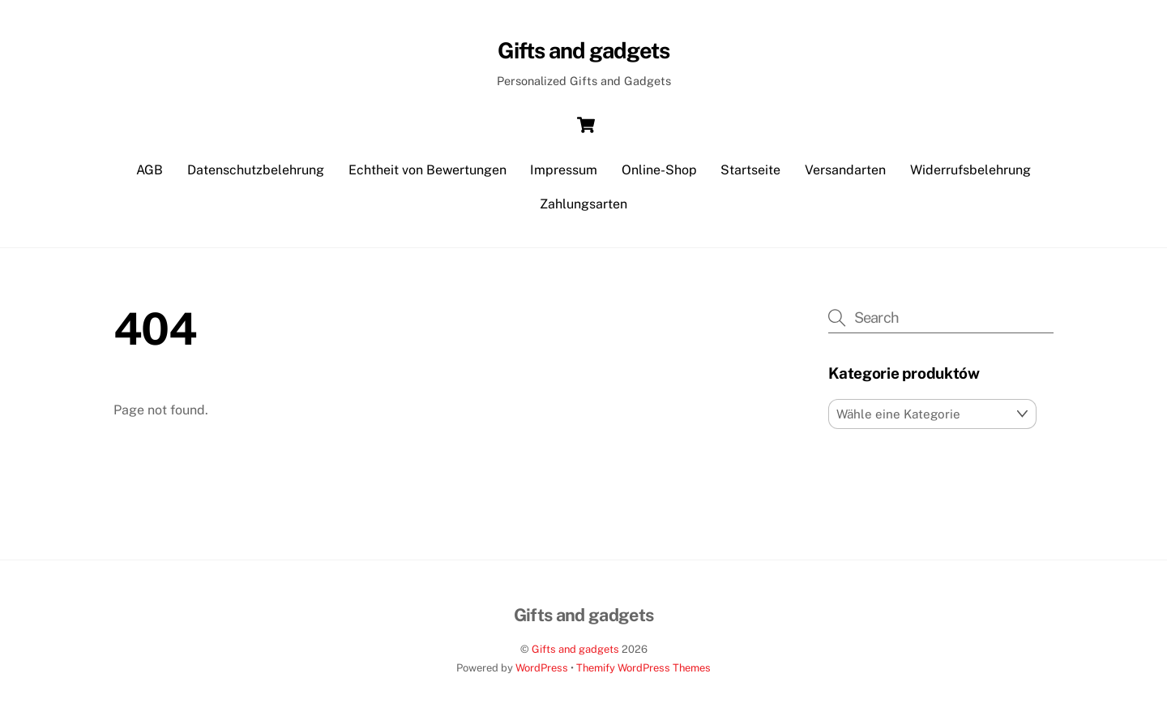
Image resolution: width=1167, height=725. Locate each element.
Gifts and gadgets (575, 649)
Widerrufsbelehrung (970, 170)
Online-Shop (659, 170)
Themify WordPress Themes (643, 668)
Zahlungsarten (583, 204)
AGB (149, 170)
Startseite (750, 170)
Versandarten (845, 170)
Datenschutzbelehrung (255, 170)
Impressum (563, 170)
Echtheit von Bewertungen (427, 170)
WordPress (541, 668)
